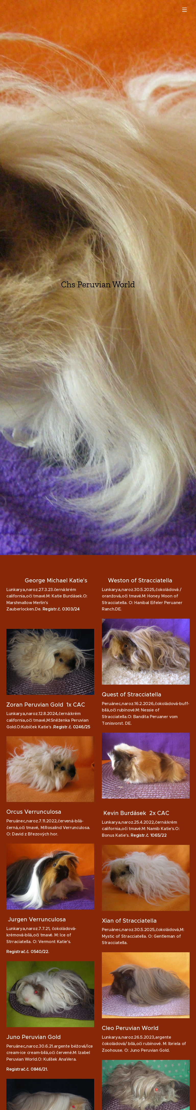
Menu (184, 9)
